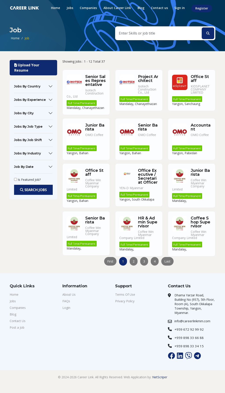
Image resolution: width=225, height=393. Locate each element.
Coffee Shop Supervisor (200, 222)
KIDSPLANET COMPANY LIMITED (200, 89)
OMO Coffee (94, 135)
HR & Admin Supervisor (147, 222)
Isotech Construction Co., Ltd (147, 89)
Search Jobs (33, 189)
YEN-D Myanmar (131, 188)
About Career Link (117, 8)
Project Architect (148, 79)
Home (55, 8)
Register (201, 8)
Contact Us (17, 321)
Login (66, 308)
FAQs (66, 301)
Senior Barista (148, 127)
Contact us (159, 8)
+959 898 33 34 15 (189, 346)
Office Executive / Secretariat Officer (148, 176)
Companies (88, 8)
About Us (69, 294)
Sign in (179, 8)
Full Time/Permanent (81, 103)
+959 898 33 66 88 (189, 337)
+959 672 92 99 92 (189, 329)
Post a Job (17, 327)
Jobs (70, 8)
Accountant (200, 127)
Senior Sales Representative (95, 81)
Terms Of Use (125, 294)
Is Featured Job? (29, 179)
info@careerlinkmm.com (192, 321)
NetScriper (159, 377)
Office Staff (200, 79)
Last (167, 261)
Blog (141, 8)
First (110, 261)
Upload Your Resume (26, 68)
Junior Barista (94, 127)
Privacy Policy (124, 301)
